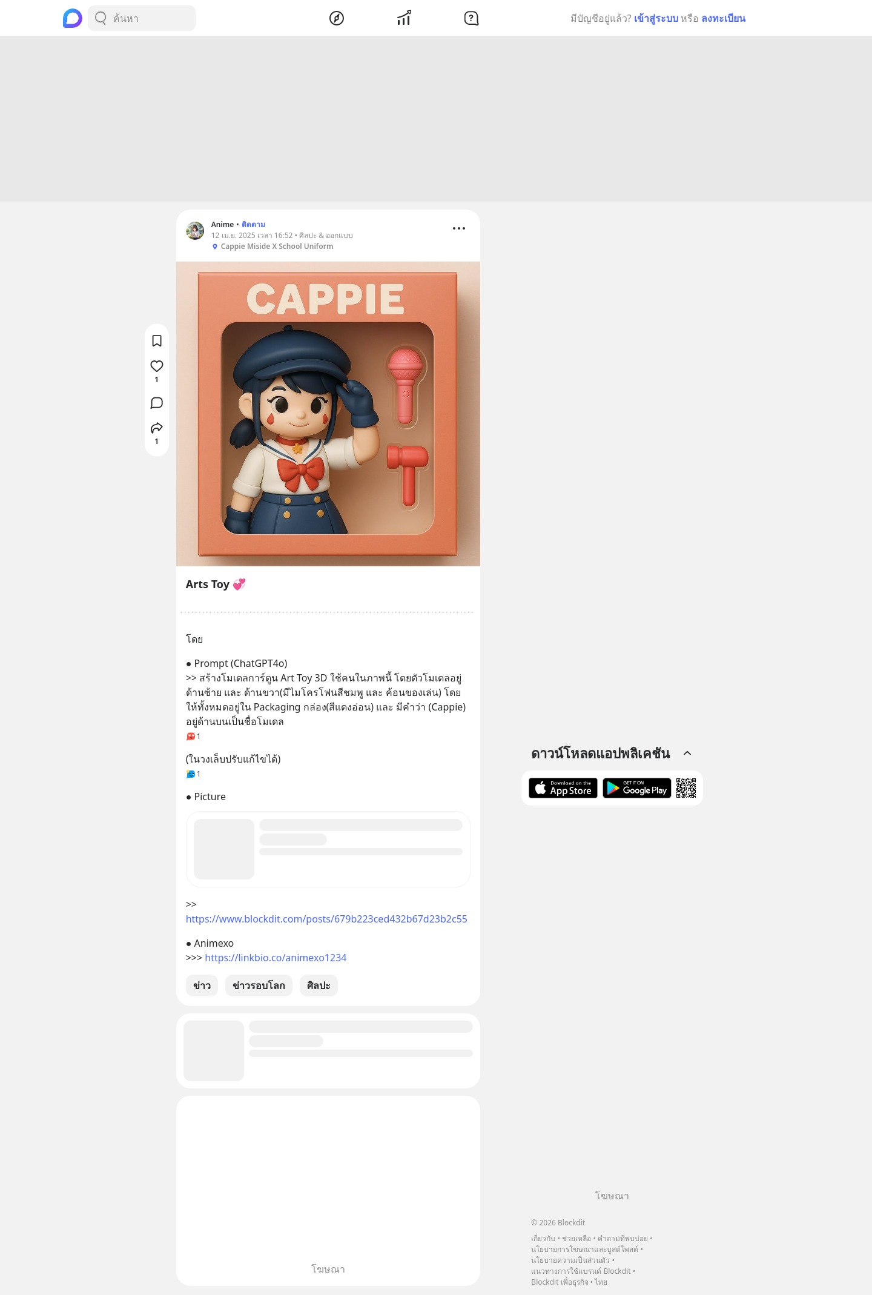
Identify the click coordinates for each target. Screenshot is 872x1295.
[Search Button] (100, 18)
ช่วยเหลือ (576, 1238)
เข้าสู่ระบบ (656, 18)
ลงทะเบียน (723, 18)
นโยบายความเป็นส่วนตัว (570, 1260)
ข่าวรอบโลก (259, 987)
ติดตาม (253, 226)
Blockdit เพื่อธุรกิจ (559, 1282)
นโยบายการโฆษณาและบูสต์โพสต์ (584, 1249)
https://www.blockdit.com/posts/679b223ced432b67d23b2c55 (326, 920)
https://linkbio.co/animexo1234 (275, 959)
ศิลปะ (319, 987)
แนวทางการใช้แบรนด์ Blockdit (580, 1271)
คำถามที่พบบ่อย (623, 1238)
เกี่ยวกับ (543, 1238)
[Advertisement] (436, 121)
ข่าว (202, 987)
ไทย (601, 1282)
